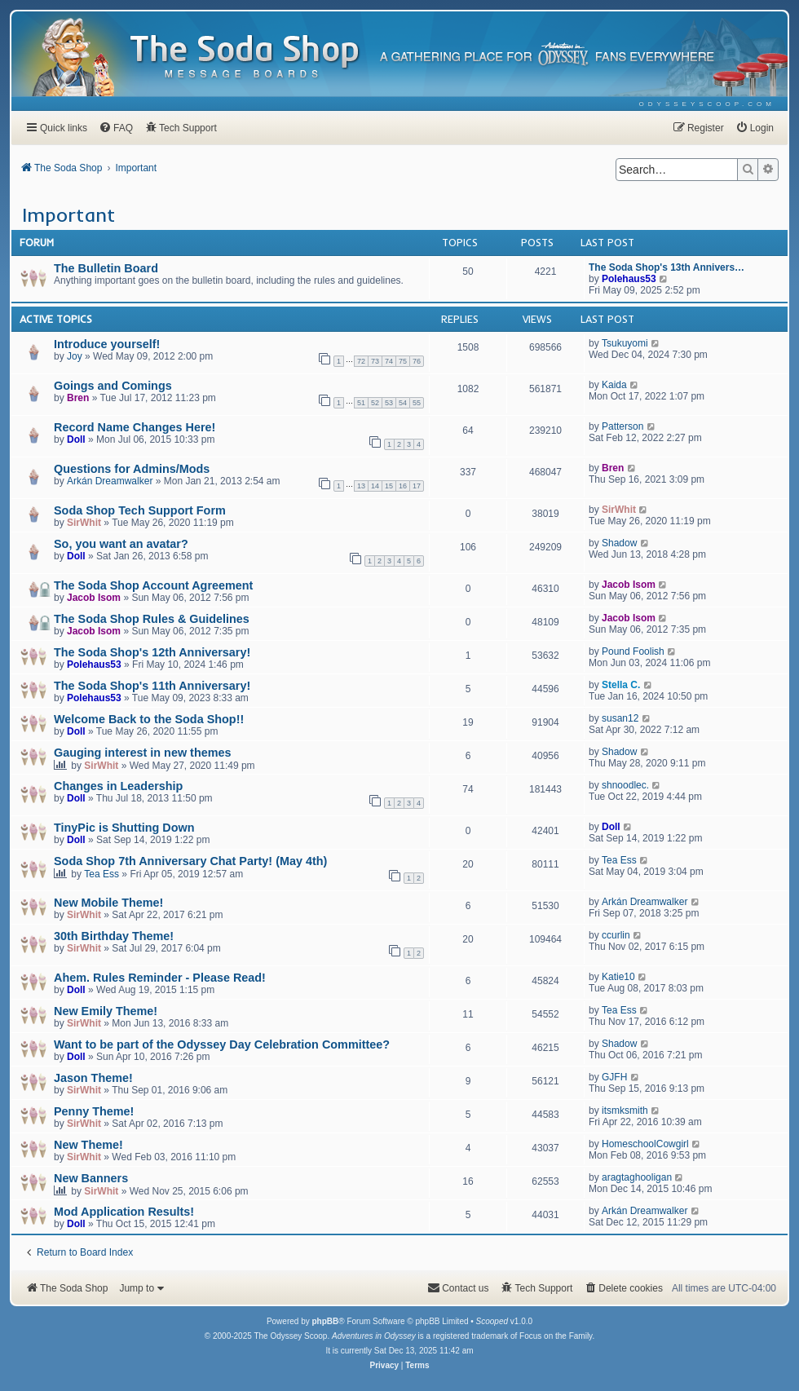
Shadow (619, 543)
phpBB (324, 1321)
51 (361, 403)
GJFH (614, 1077)
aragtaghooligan (637, 1177)
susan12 (620, 718)
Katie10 (618, 977)
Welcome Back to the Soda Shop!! (149, 719)
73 (375, 361)
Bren (78, 398)
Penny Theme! (94, 1111)
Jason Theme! (93, 1077)
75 (403, 361)
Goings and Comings (113, 385)
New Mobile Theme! (108, 902)
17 (417, 486)
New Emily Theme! (105, 1011)
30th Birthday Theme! (114, 936)
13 (361, 486)
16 (403, 486)
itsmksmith (625, 1110)
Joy (74, 356)
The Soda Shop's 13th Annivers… (666, 267)
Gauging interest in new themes (143, 752)
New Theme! (88, 1144)
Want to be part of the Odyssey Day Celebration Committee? (222, 1044)
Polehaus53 (629, 279)
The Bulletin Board (106, 268)
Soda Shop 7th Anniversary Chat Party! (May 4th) (190, 861)
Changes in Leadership (118, 786)
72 (361, 361)
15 (389, 486)
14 (375, 486)
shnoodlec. (625, 785)
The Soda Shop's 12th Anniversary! (152, 652)
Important (68, 214)
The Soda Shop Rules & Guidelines (151, 618)
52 (375, 403)
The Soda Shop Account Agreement (153, 585)
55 (417, 403)
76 (417, 361)
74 (389, 361)
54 (403, 403)
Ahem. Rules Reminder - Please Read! (160, 977)
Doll (76, 439)
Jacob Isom (94, 597)
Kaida (614, 385)
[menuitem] (707, 104)
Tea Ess (101, 874)
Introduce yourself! (107, 344)
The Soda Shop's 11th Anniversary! (152, 685)
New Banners (91, 1178)
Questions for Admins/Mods (132, 468)
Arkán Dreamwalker (109, 481)
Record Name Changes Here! (134, 427)
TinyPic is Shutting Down (124, 827)
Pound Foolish (633, 651)
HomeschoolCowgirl (645, 1144)
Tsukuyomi (625, 343)
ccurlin (616, 935)
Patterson (622, 426)
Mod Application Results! (124, 1211)
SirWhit (84, 522)
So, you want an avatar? (121, 543)
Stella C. (621, 685)
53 (389, 403)
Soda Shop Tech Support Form (140, 510)
